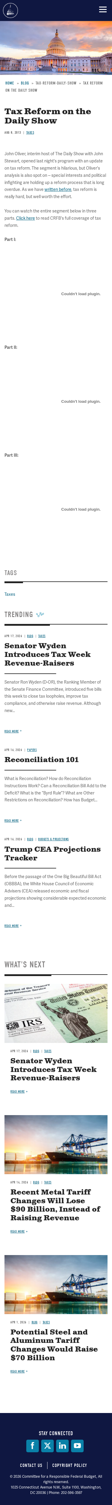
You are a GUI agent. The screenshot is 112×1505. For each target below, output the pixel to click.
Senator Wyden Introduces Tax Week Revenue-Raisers (53, 1069)
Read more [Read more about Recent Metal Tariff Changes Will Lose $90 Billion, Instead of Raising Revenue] (17, 1231)
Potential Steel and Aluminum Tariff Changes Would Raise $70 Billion (54, 1345)
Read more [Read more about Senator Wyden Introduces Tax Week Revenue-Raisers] (17, 1092)
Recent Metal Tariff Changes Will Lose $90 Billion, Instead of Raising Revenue (55, 1205)
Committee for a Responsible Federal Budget (10, 10)
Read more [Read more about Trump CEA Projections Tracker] (11, 926)
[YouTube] (77, 1446)
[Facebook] (32, 1446)
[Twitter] (47, 1446)
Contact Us (31, 1465)
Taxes (48, 1051)
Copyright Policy (69, 1465)
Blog (36, 1051)
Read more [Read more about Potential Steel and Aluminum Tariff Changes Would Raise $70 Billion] (17, 1371)
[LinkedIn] (62, 1446)
